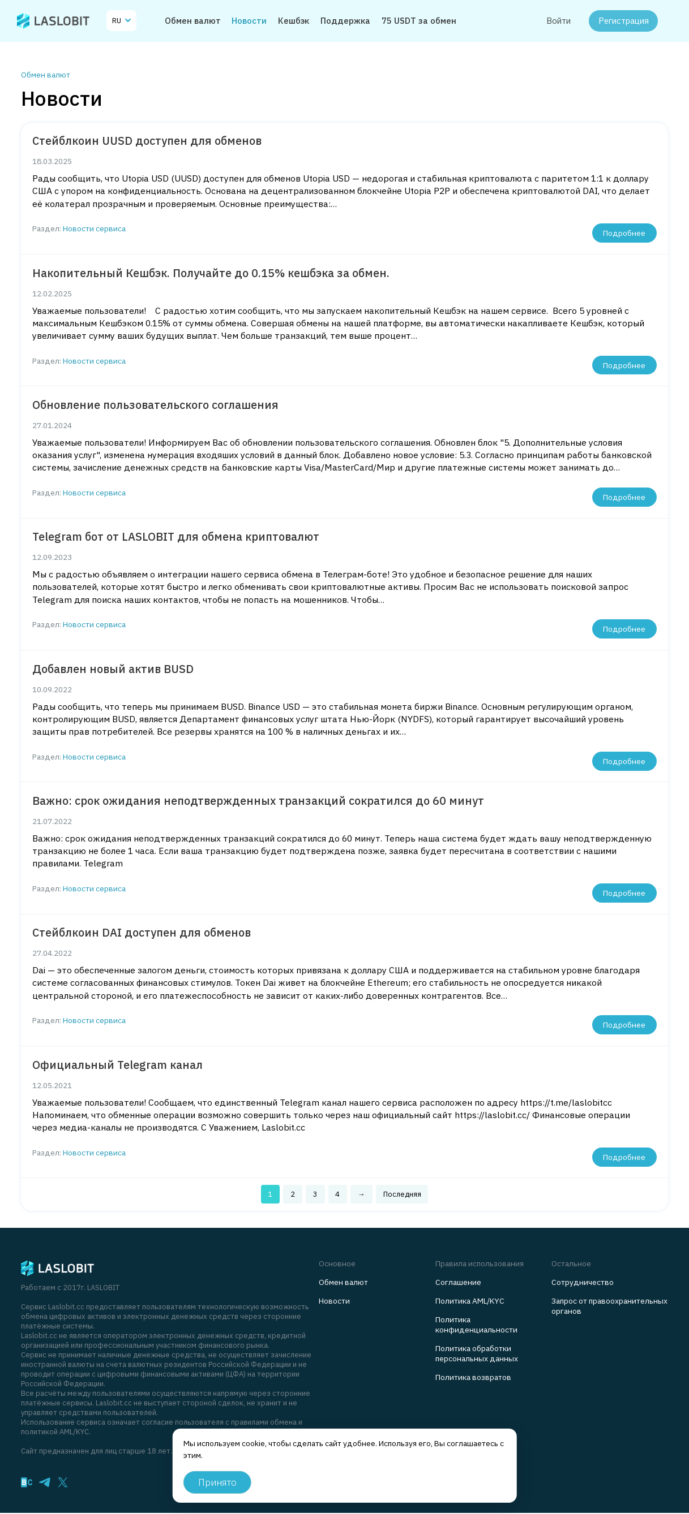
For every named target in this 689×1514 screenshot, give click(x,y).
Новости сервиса (94, 228)
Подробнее (624, 233)
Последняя (402, 1194)
